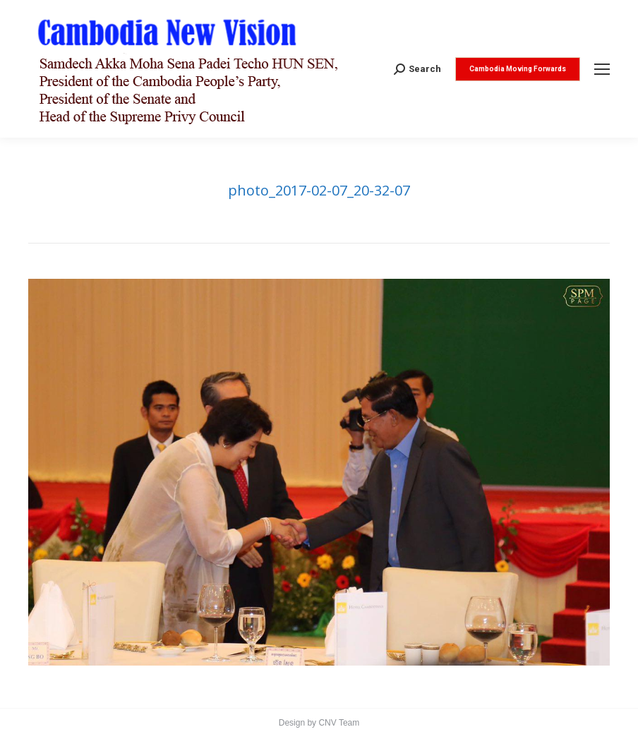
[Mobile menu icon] (602, 69)
